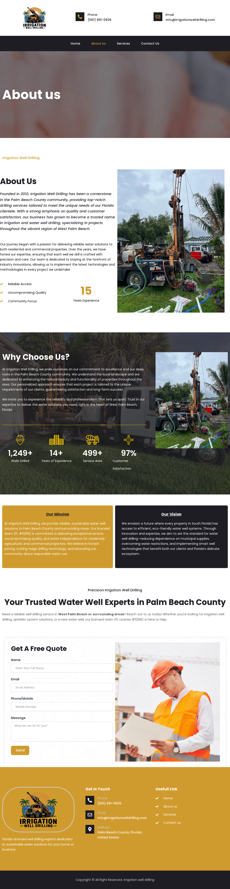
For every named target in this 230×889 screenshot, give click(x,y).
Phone (92, 15)
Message (18, 718)
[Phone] (80, 16)
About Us (98, 43)
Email (15, 679)
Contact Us (150, 43)
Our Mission (57, 514)
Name (15, 660)
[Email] (89, 814)
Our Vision (171, 514)
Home (75, 43)
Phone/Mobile (22, 698)
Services (123, 43)
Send (20, 750)
